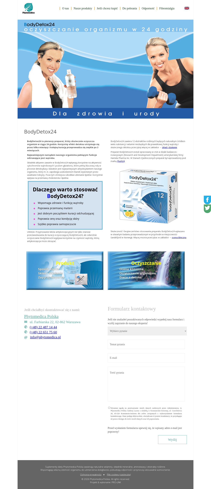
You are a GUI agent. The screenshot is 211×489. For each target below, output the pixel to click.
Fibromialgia (166, 8)
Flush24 (121, 161)
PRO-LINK (116, 482)
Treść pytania (146, 384)
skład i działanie (169, 147)
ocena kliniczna (179, 237)
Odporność (148, 8)
